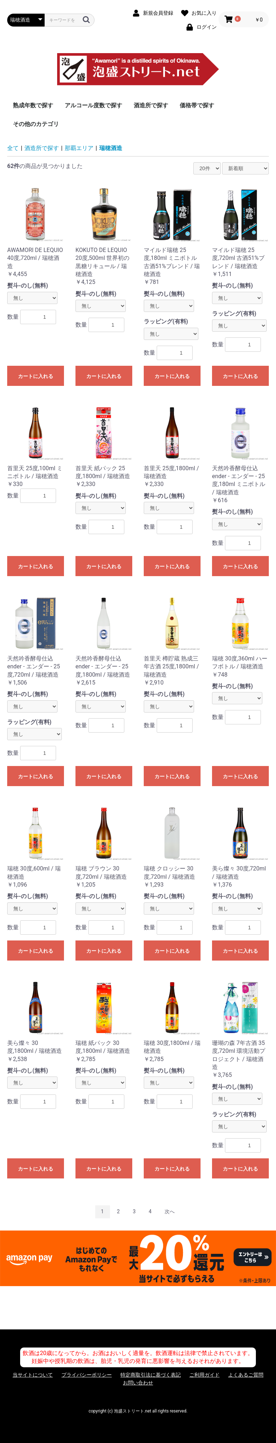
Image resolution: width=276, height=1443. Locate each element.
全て (13, 148)
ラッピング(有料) (166, 321)
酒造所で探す (151, 105)
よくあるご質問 (245, 1375)
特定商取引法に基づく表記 (150, 1375)
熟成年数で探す (33, 105)
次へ (170, 1211)
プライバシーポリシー (86, 1375)
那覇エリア (79, 148)
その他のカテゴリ (36, 124)
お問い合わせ (138, 1383)
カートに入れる (35, 376)
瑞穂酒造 (110, 148)
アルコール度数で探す (93, 105)
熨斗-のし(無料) (27, 285)
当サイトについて (33, 1375)
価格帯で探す (197, 105)
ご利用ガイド (204, 1375)
